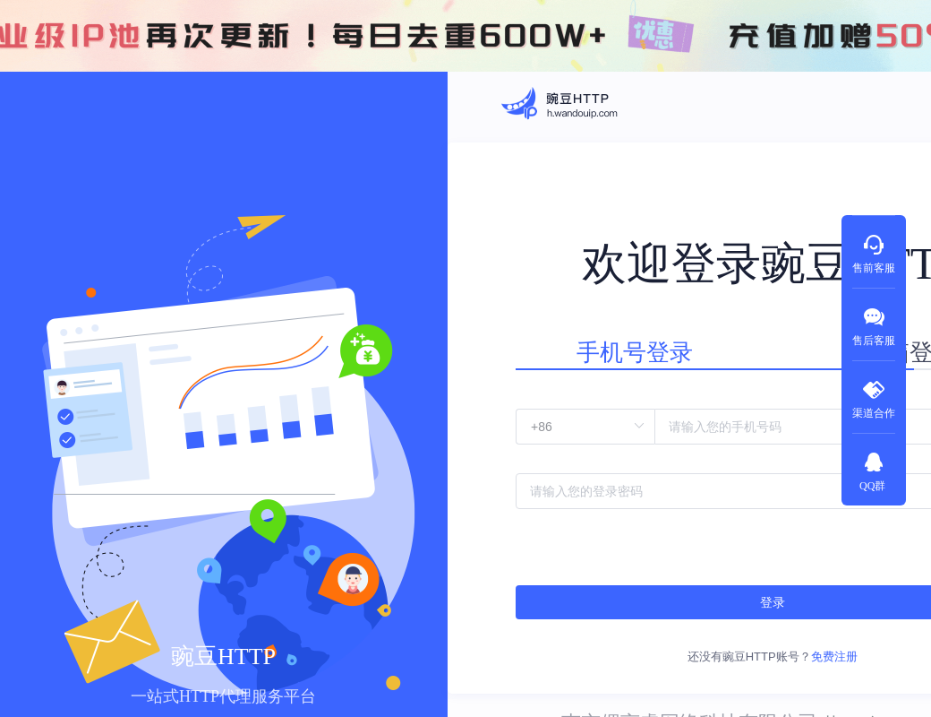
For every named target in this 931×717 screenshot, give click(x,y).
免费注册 (751, 613)
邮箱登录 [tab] (779, 340)
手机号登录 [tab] (600, 340)
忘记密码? (821, 512)
